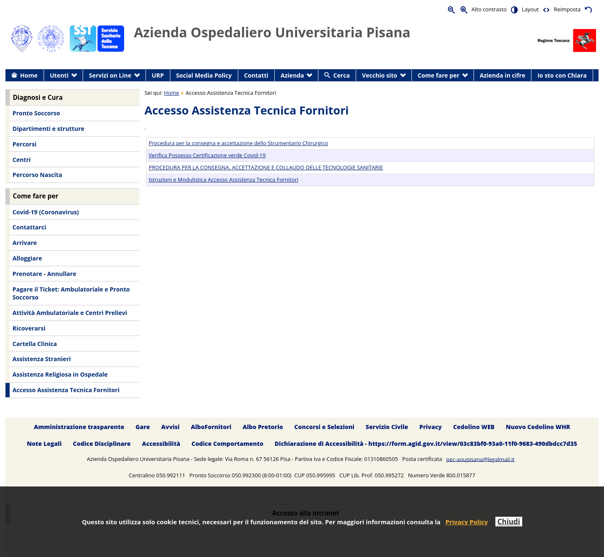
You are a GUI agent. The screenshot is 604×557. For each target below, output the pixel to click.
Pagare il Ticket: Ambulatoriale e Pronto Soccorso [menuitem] (71, 293)
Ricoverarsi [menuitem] (29, 328)
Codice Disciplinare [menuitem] (102, 444)
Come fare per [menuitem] (438, 75)
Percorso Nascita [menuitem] (37, 175)
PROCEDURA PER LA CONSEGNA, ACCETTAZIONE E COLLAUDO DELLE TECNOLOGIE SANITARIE (265, 167)
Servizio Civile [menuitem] (387, 427)
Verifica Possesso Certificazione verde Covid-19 (207, 155)
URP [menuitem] (158, 75)
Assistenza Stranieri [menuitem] (42, 359)
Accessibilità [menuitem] (161, 444)
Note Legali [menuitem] (44, 444)
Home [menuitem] (29, 75)
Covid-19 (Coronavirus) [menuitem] (46, 212)
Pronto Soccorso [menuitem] (36, 113)
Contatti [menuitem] (256, 75)
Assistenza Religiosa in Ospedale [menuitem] (60, 374)
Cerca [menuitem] (341, 75)
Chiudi (508, 521)
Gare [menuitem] (142, 427)
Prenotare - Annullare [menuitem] (44, 274)
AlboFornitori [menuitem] (211, 427)
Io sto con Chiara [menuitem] (561, 75)
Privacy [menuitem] (430, 427)
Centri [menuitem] (22, 160)
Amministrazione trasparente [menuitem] (79, 427)
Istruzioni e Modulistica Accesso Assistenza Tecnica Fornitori (223, 179)
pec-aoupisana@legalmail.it (480, 459)
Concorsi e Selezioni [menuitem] (324, 427)
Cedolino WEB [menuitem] (474, 427)
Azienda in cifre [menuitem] (502, 75)
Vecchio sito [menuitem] (379, 75)
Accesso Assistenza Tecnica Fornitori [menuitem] (66, 390)
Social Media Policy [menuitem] (204, 75)
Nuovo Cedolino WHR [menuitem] (538, 427)
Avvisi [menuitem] (170, 427)
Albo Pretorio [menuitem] (262, 427)
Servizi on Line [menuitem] (110, 75)
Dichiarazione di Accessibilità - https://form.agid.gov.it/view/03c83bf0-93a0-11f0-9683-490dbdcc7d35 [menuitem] (426, 444)
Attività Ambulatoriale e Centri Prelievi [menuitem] (70, 313)
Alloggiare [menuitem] (27, 258)
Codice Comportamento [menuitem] (227, 444)
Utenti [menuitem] (59, 75)
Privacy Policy (466, 522)
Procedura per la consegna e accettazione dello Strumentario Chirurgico (238, 143)
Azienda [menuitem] (292, 75)
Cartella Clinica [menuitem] (35, 344)
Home (171, 92)
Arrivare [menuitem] (25, 243)
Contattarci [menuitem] (29, 227)
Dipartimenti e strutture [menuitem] (48, 129)
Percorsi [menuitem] (24, 144)
